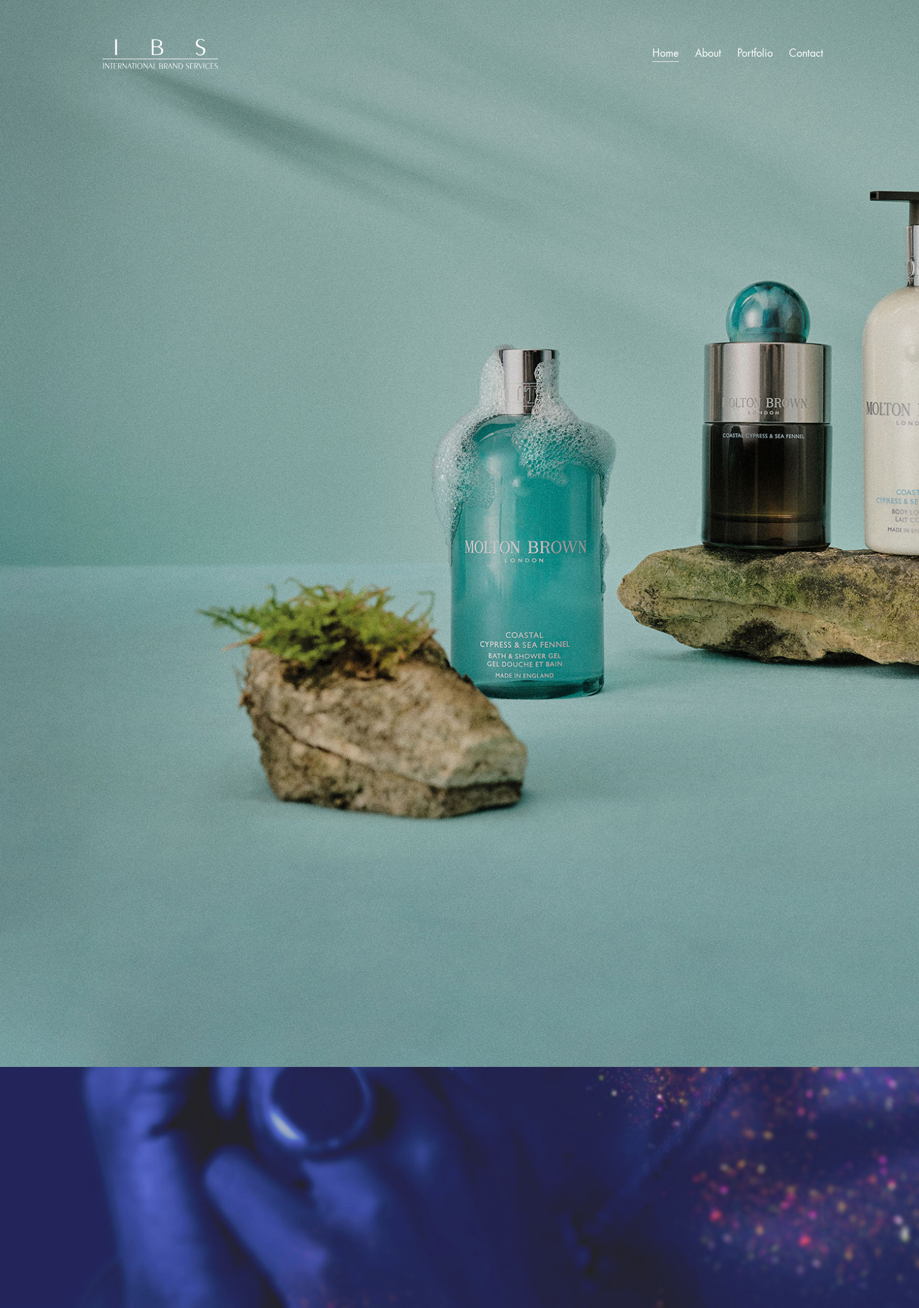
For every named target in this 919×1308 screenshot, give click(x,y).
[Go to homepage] (159, 53)
